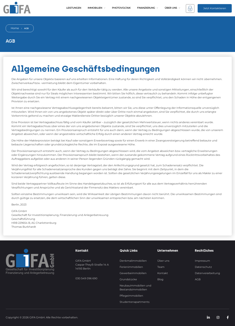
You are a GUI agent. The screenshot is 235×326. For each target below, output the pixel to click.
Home (15, 28)
